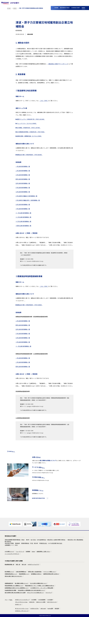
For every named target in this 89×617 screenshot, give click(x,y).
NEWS (83, 8)
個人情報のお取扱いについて (48, 464)
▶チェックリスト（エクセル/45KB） (26, 123)
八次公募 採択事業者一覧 (23, 333)
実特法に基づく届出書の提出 (35, 571)
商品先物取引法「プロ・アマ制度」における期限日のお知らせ (39, 585)
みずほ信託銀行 (42, 599)
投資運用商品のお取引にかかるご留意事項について (17, 588)
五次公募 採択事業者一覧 (23, 183)
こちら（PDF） (44, 101)
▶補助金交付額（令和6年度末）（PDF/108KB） (29, 305)
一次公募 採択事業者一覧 (23, 166)
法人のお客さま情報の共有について (38, 583)
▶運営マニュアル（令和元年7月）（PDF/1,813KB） (30, 119)
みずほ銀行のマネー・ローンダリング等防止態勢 (41, 588)
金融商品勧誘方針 (9, 583)
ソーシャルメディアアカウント (12, 554)
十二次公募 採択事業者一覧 (23, 217)
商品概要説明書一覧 (9, 564)
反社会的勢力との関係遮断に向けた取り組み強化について (31, 590)
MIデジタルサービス (52, 602)
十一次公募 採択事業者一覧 (23, 213)
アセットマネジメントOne (21, 602)
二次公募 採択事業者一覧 (23, 171)
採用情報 (28, 551)
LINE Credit (43, 608)
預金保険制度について (24, 574)
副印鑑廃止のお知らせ (36, 574)
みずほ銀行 (34, 599)
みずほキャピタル (34, 608)
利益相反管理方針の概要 (10, 590)
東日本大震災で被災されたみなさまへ (13, 576)
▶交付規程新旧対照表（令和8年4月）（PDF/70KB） (30, 132)
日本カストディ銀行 (40, 602)
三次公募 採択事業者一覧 (23, 175)
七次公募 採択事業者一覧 (23, 192)
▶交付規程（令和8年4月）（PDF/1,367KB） (28, 128)
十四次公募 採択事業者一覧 (23, 226)
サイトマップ (49, 592)
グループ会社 (8, 600)
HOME (56, 8)
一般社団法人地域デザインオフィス (57, 64)
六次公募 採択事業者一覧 (23, 188)
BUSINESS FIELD (65, 8)
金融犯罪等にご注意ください (43, 551)
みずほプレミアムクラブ (33, 564)
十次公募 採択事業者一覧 (23, 209)
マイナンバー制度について (49, 571)
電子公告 (24, 564)
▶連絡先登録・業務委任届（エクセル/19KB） (29, 136)
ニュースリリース (20, 551)
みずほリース (18, 604)
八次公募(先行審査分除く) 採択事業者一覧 (28, 200)
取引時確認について (9, 571)
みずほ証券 (50, 599)
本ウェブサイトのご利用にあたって (35, 592)
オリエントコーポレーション (22, 608)
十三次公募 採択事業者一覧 (23, 221)
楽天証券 (57, 608)
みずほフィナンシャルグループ (22, 599)
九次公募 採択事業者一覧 (23, 204)
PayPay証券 (50, 608)
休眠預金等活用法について (11, 574)
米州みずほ (31, 602)
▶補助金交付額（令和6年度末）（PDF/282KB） (29, 155)
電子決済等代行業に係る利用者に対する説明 (15, 592)
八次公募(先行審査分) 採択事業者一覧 (26, 196)
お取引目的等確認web (21, 571)
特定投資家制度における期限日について (14, 585)
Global (33, 551)
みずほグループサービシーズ (21, 611)
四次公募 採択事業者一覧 (23, 179)
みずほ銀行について (9, 551)
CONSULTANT (75, 8)
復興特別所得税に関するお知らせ (51, 574)
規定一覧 (18, 564)
